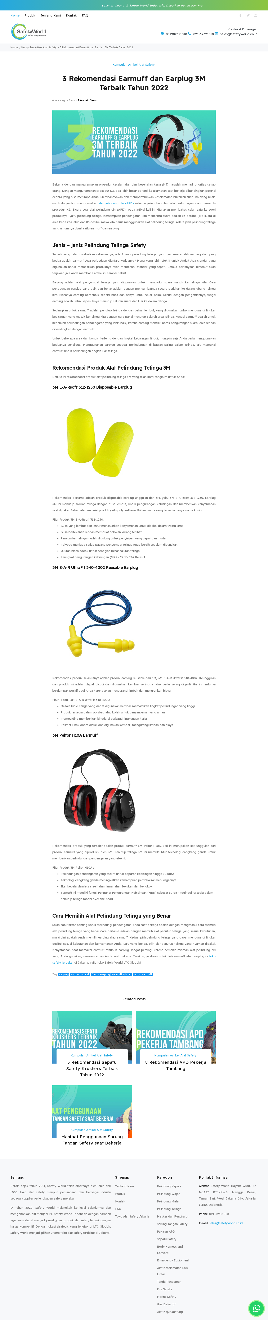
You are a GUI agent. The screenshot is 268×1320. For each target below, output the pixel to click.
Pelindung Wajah (168, 1194)
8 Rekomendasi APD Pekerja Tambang (175, 1065)
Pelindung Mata (168, 1201)
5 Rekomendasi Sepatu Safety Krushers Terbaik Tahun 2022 (92, 1068)
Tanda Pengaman (169, 1282)
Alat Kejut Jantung (170, 1312)
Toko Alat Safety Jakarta (132, 1216)
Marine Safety (166, 1297)
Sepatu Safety (166, 1239)
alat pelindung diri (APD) (116, 203)
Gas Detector (166, 1304)
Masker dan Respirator (173, 1216)
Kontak (71, 15)
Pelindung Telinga (169, 1209)
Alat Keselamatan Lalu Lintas (172, 1271)
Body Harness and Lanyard (170, 1250)
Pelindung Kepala (169, 1186)
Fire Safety (164, 1289)
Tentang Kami (50, 15)
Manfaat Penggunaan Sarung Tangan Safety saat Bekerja (92, 1140)
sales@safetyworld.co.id (226, 1223)
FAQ (85, 15)
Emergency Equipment (173, 1260)
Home (14, 15)
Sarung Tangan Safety (172, 1224)
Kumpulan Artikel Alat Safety (133, 65)
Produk (29, 15)
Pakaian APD (166, 1231)
